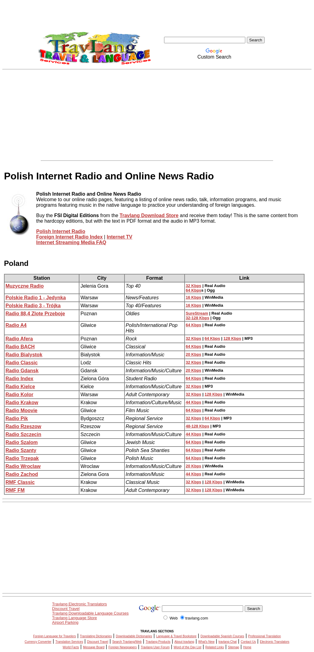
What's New (206, 641)
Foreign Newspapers (123, 647)
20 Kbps (193, 354)
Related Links (214, 647)
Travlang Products (158, 641)
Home (247, 647)
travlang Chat (227, 641)
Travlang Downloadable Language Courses (90, 613)
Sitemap (233, 647)
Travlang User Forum (155, 647)
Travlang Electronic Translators (79, 604)
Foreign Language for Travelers (54, 636)
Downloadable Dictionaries (134, 636)
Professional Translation (264, 636)
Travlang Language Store (74, 618)
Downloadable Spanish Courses (222, 636)
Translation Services (69, 641)
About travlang (184, 641)
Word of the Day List (187, 647)
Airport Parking (65, 622)
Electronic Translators (274, 641)
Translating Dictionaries (96, 636)
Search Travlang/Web (127, 641)
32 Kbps (193, 285)
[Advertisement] (157, 115)
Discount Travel (66, 608)
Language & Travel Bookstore (176, 636)
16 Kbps (193, 297)
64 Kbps (193, 290)
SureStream (197, 313)
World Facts (71, 647)
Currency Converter (38, 641)
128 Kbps (232, 338)
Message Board (94, 647)
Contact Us (248, 641)
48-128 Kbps (197, 426)
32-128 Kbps (197, 318)
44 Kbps (193, 402)
